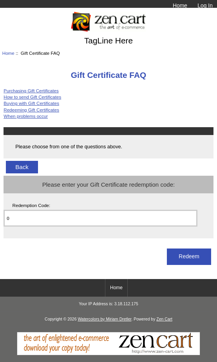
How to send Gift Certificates (32, 96)
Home (180, 5)
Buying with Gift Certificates (31, 103)
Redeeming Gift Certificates (31, 109)
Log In (205, 5)
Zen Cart (164, 319)
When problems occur (26, 116)
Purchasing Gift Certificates (31, 90)
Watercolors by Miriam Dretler (104, 319)
